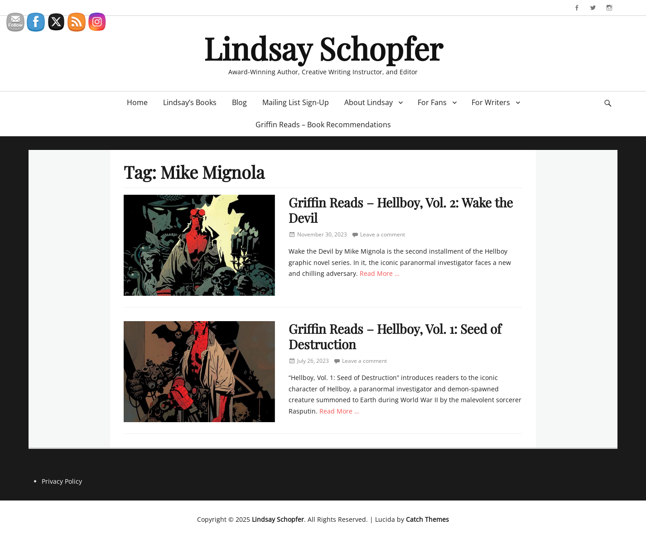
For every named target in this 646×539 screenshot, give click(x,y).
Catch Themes (427, 519)
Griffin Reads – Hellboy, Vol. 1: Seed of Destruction (395, 336)
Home (137, 102)
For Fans (432, 102)
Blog (239, 102)
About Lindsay (368, 102)
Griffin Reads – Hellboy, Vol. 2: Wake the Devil (401, 210)
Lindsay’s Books (190, 102)
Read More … (380, 273)
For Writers (491, 102)
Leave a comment (382, 234)
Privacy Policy (62, 481)
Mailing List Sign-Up (295, 102)
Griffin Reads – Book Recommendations (323, 125)
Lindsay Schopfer (323, 47)
